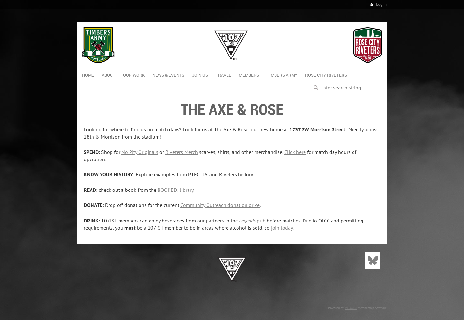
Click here (295, 152)
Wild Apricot (351, 308)
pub (252, 220)
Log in (381, 4)
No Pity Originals (139, 152)
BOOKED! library (175, 190)
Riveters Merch (181, 152)
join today (282, 227)
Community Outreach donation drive (220, 205)
